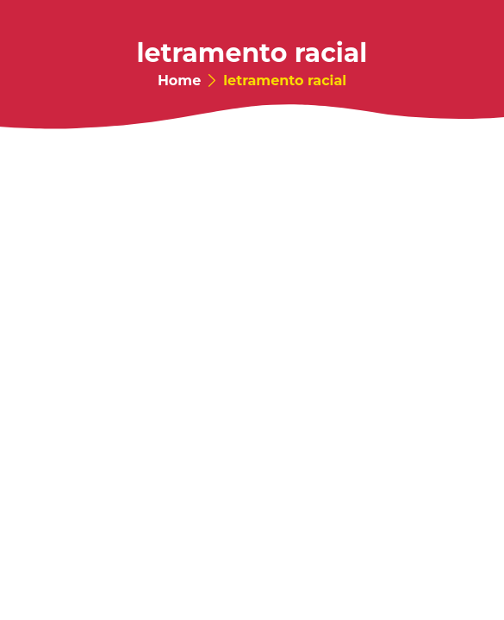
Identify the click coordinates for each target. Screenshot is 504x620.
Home (179, 81)
